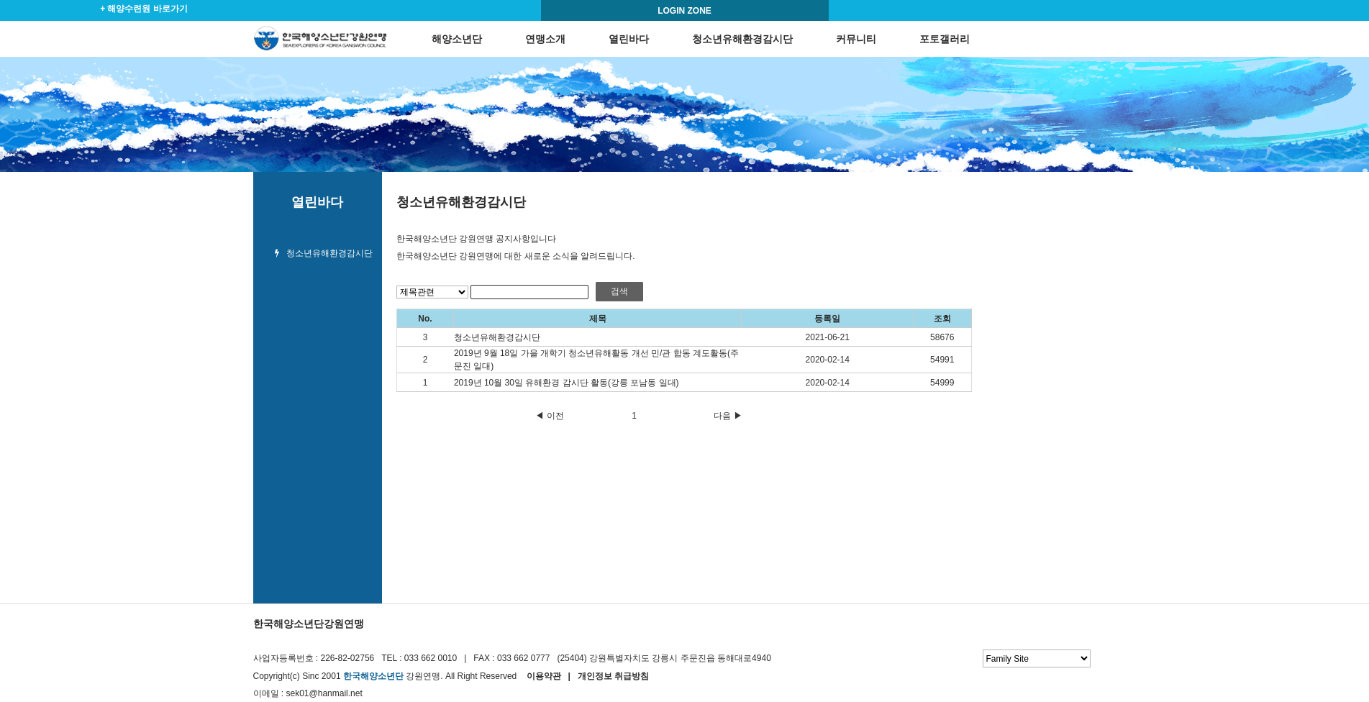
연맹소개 (545, 39)
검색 (619, 291)
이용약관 (544, 676)
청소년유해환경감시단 (742, 39)
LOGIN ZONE (684, 11)
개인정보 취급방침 (613, 676)
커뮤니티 (856, 39)
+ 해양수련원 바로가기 (144, 9)
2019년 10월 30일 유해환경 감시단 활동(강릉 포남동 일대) (566, 383)
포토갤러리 (944, 39)
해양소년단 (457, 39)
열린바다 (629, 39)
